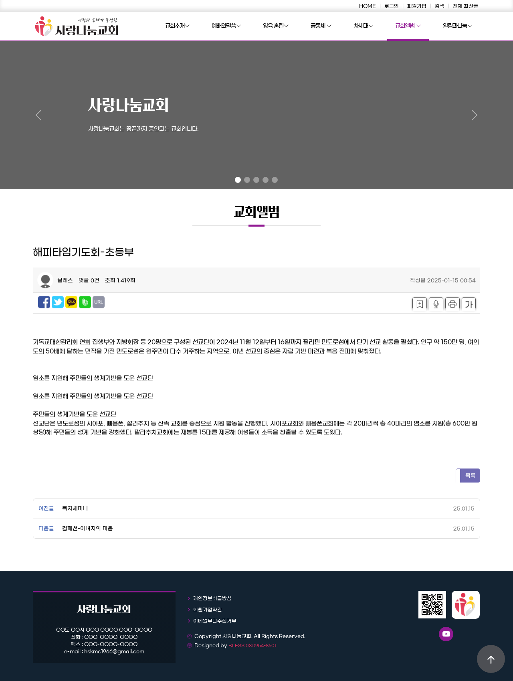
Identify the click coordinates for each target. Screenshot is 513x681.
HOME (367, 6)
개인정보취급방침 (212, 598)
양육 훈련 (276, 26)
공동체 (321, 26)
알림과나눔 (457, 26)
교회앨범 (408, 26)
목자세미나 (75, 508)
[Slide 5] (275, 180)
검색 (439, 6)
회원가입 (416, 6)
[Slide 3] (256, 180)
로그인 (391, 6)
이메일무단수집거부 (214, 620)
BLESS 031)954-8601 (252, 645)
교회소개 (177, 26)
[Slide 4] (266, 180)
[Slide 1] (238, 180)
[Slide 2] (247, 180)
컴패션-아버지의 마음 (87, 528)
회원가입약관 (207, 609)
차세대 (363, 26)
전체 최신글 (465, 6)
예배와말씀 (226, 26)
